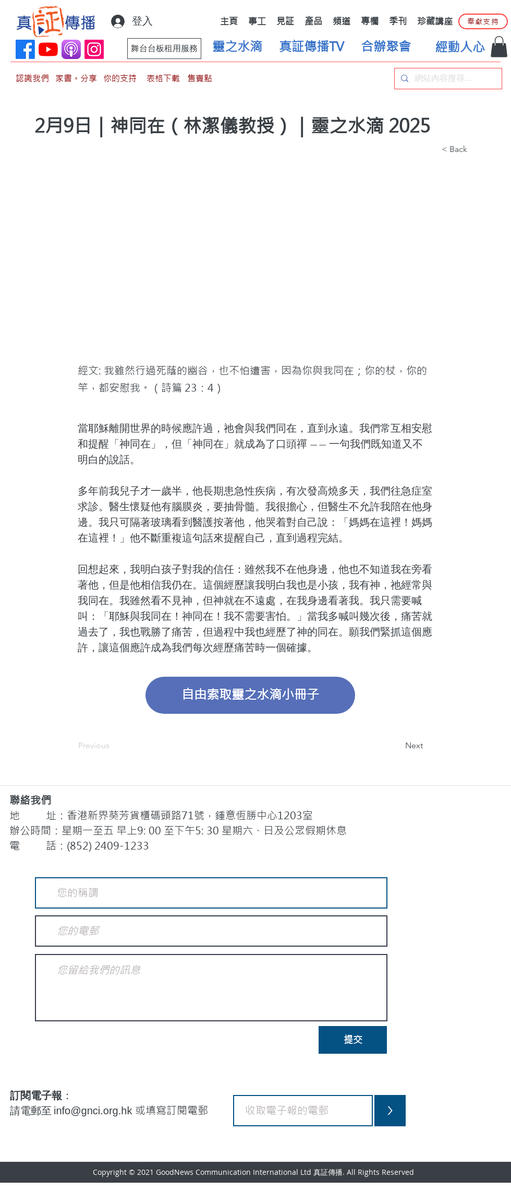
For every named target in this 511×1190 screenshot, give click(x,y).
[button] (499, 46)
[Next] (397, 746)
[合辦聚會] (386, 47)
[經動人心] (460, 47)
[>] (390, 1110)
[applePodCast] (71, 49)
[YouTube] (48, 49)
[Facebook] (25, 49)
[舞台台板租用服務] (164, 48)
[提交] (353, 1040)
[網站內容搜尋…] (447, 78)
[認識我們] (32, 78)
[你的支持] (120, 78)
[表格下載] (163, 78)
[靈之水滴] (237, 47)
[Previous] (112, 746)
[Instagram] (94, 49)
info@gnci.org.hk (94, 1110)
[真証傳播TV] (311, 47)
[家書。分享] (76, 78)
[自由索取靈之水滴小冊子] (250, 695)
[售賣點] (199, 78)
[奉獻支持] (483, 21)
